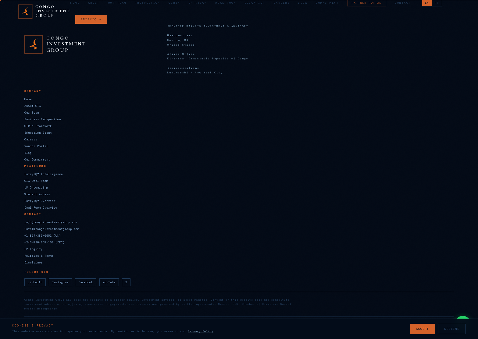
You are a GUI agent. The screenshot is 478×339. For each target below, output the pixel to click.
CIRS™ (174, 3)
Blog (302, 3)
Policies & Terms (39, 256)
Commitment (327, 3)
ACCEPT (422, 329)
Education (254, 3)
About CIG (32, 106)
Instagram (60, 282)
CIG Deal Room (36, 181)
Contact (403, 3)
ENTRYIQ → (91, 19)
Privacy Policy (200, 331)
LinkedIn (35, 282)
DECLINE (451, 329)
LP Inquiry (33, 249)
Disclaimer (33, 262)
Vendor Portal (36, 146)
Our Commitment (37, 159)
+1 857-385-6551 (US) (42, 236)
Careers (282, 3)
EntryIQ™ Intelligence (43, 174)
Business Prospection (42, 119)
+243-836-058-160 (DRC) (44, 242)
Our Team (117, 3)
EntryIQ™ (198, 3)
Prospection (147, 3)
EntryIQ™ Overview (39, 201)
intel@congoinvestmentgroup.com (51, 229)
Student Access (37, 194)
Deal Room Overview (40, 208)
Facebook (85, 282)
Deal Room (226, 3)
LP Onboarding (36, 187)
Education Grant (38, 133)
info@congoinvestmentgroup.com (50, 222)
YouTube (109, 282)
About (94, 3)
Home (75, 3)
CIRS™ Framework (38, 126)
